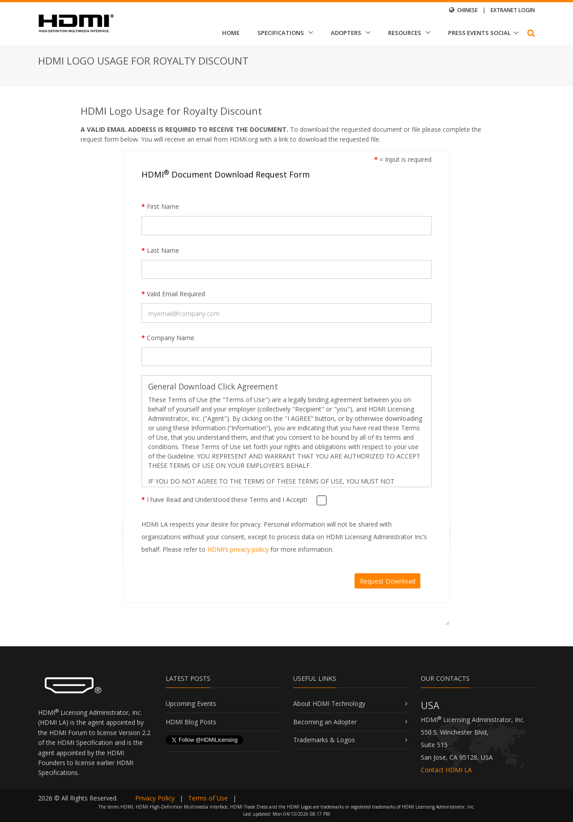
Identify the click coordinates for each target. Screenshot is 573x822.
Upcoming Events (191, 703)
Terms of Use (208, 798)
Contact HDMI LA (446, 770)
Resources (404, 33)
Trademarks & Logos (324, 739)
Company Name (167, 337)
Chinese (467, 10)
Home (230, 33)
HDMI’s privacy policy (238, 549)
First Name (160, 206)
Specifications (280, 33)
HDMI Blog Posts (191, 722)
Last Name (160, 250)
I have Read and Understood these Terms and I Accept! (224, 499)
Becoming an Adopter (325, 722)
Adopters (346, 33)
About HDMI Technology (329, 703)
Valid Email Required (173, 294)
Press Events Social (479, 33)
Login (249, 798)
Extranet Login (513, 10)
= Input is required (403, 159)
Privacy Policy (155, 798)
